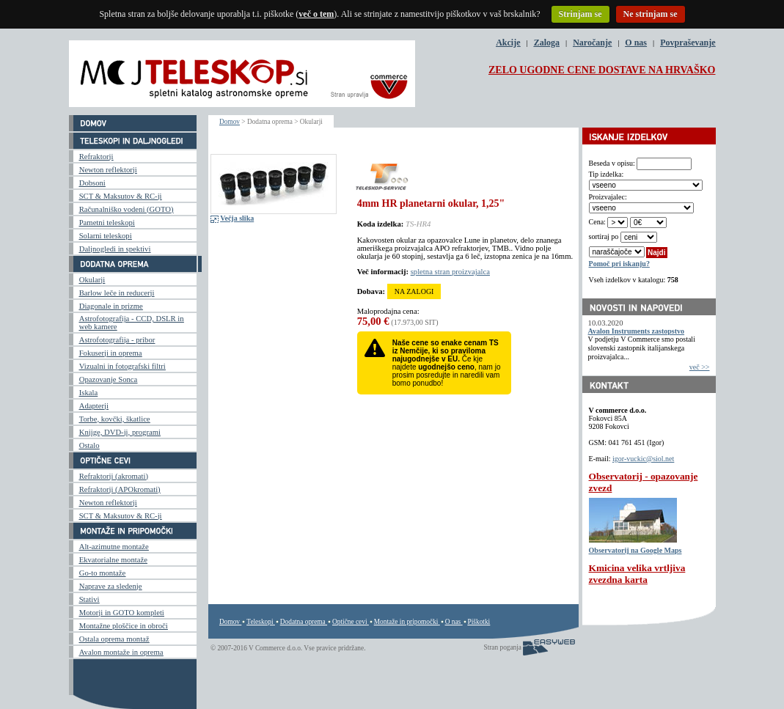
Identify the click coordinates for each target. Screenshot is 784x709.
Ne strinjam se (650, 14)
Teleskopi (259, 621)
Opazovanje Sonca (108, 379)
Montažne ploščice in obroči (123, 626)
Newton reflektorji (108, 170)
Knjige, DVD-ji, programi (120, 432)
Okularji (92, 280)
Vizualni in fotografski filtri (122, 366)
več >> (699, 367)
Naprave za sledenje (110, 586)
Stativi (89, 599)
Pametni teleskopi (107, 222)
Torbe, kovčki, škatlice (114, 419)
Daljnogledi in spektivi (115, 249)
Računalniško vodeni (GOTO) (126, 209)
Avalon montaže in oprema (121, 652)
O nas (636, 42)
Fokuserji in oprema (110, 353)
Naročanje (592, 42)
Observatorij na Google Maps (635, 550)
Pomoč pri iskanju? (619, 264)
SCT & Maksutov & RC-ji (120, 196)
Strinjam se (580, 14)
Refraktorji (96, 157)
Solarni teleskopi (105, 236)
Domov (229, 121)
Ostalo (89, 445)
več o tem (316, 14)
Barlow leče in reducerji (117, 293)
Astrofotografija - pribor (117, 340)
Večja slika (237, 218)
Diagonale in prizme (111, 306)
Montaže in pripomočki (406, 621)
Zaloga (547, 42)
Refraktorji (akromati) (113, 476)
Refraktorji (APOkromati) (120, 489)
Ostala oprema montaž (114, 639)
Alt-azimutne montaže (114, 547)
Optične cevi (349, 621)
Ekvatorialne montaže (113, 560)
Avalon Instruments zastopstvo (636, 331)
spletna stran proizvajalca (450, 272)
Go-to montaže (102, 573)
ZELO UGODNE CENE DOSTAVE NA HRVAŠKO (602, 70)
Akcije (508, 42)
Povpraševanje (687, 42)
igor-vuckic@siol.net (643, 459)
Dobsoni (92, 183)
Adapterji (94, 406)
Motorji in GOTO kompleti (121, 613)
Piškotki (479, 621)
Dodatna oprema (303, 621)
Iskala (88, 393)
